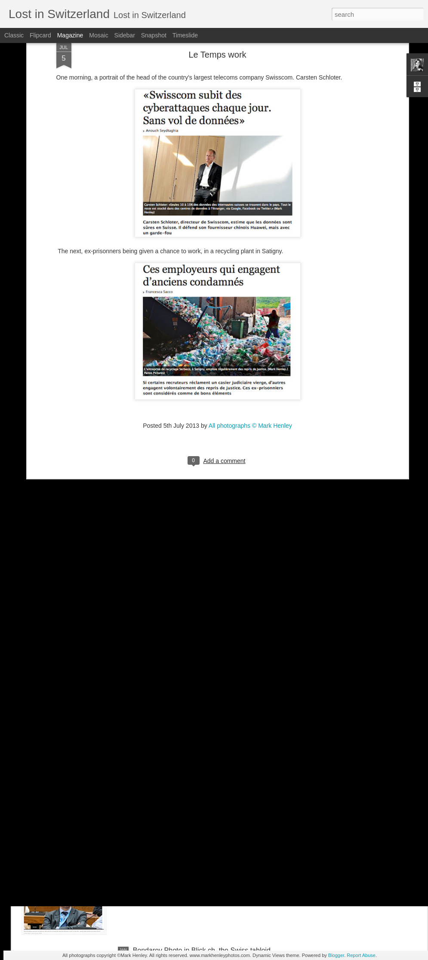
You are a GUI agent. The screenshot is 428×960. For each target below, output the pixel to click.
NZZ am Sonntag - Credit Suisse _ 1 (188, 755)
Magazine (70, 35)
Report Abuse (361, 955)
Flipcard (40, 35)
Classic (14, 35)
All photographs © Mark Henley (250, 350)
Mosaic (98, 35)
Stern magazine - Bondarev (175, 852)
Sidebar (124, 35)
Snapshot (153, 35)
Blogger (336, 955)
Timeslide (185, 35)
